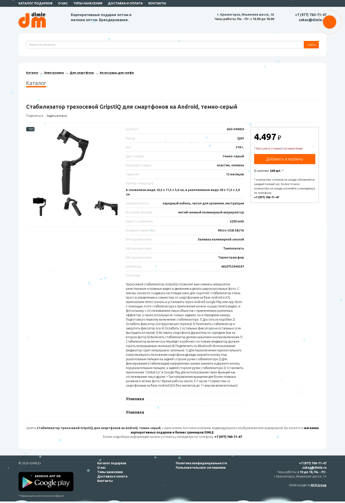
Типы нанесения (87, 3)
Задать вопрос (56, 115)
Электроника (54, 72)
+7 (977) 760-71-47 (311, 15)
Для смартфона (82, 72)
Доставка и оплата (125, 3)
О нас (63, 3)
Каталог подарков (35, 3)
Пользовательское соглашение (201, 467)
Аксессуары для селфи (117, 72)
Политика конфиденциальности (201, 463)
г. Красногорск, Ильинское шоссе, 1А (245, 14)
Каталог (32, 72)
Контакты (157, 3)
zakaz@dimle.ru (313, 20)
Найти (311, 44)
